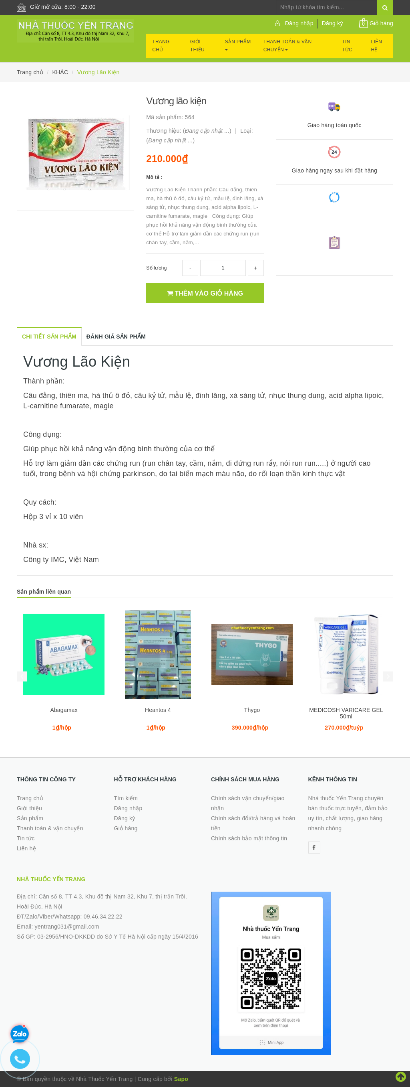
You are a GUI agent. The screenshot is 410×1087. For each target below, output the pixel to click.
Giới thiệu (197, 46)
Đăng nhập (299, 23)
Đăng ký (332, 23)
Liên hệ (376, 46)
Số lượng (156, 268)
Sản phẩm (238, 45)
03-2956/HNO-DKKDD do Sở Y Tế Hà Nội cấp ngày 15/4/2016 (117, 936)
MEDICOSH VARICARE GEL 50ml (346, 713)
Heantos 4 (158, 710)
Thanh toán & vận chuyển (287, 46)
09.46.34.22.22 (103, 916)
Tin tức (347, 46)
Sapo (181, 1079)
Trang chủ (160, 46)
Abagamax (63, 710)
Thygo (252, 710)
